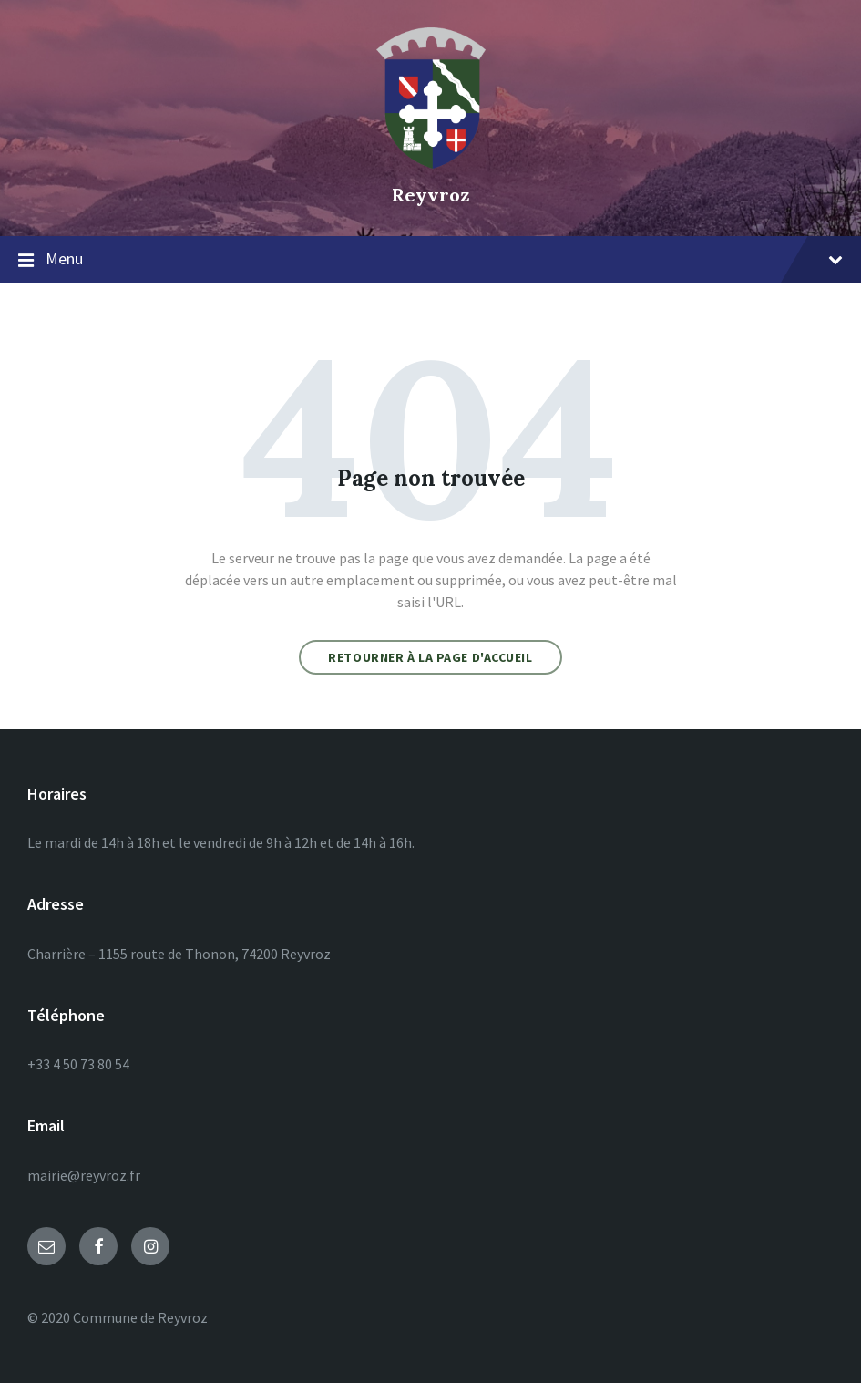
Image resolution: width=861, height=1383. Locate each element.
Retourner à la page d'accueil (430, 657)
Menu (430, 260)
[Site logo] (431, 163)
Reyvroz (431, 194)
